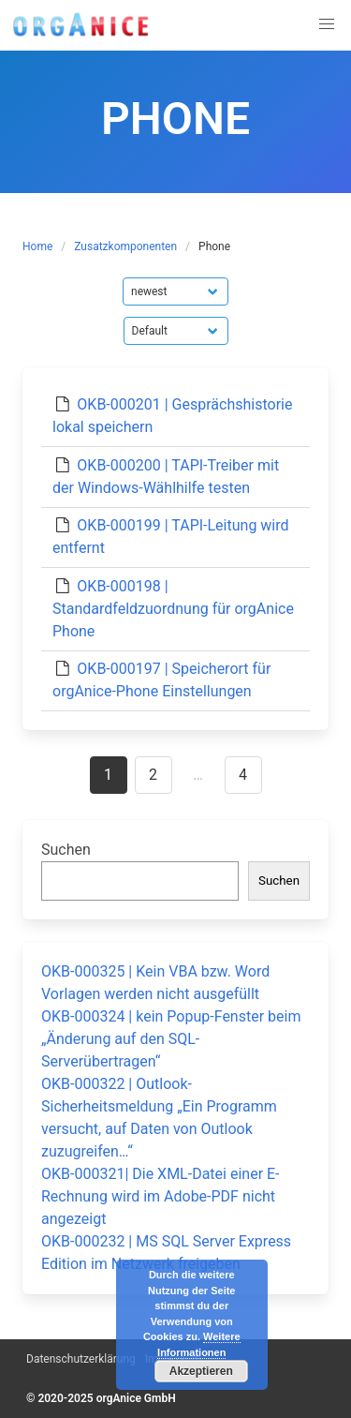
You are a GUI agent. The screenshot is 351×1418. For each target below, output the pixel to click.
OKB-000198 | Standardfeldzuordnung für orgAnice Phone (173, 608)
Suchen (66, 849)
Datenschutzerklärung (81, 1359)
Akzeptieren (201, 1371)
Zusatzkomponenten (125, 246)
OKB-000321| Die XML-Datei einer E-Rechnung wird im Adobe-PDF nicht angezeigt (160, 1196)
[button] (326, 24)
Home (37, 246)
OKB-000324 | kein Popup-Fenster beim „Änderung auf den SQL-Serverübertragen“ (170, 1039)
